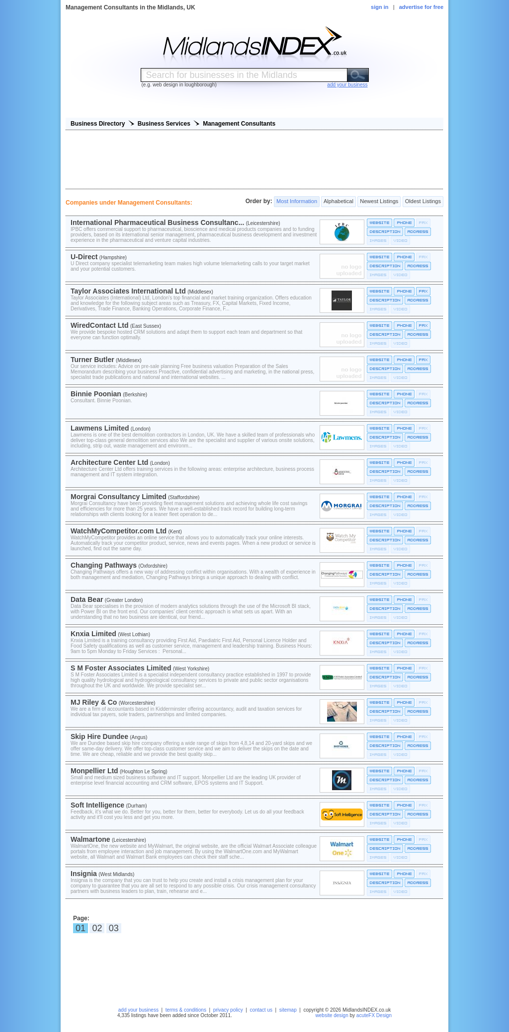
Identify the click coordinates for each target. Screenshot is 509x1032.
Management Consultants (239, 123)
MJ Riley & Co (94, 702)
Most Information (297, 201)
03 (113, 928)
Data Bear (87, 599)
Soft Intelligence (97, 805)
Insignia (84, 874)
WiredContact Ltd (100, 325)
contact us (261, 1010)
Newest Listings (379, 201)
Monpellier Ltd (94, 771)
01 (80, 928)
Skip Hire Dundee (99, 736)
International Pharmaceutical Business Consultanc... (157, 222)
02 (96, 928)
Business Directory (98, 123)
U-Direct (84, 257)
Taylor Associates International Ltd (128, 291)
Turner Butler (92, 360)
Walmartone (90, 839)
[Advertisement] (254, 159)
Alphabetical (338, 201)
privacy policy (228, 1010)
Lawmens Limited (100, 428)
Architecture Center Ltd (109, 462)
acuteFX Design (374, 1015)
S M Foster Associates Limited (121, 668)
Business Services (164, 123)
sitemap (288, 1010)
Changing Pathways (104, 565)
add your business (138, 1010)
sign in (379, 7)
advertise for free (421, 7)
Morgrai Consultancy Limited (119, 497)
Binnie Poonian (96, 394)
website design (332, 1015)
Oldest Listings (423, 201)
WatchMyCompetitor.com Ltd (119, 531)
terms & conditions (186, 1010)
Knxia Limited (93, 634)
